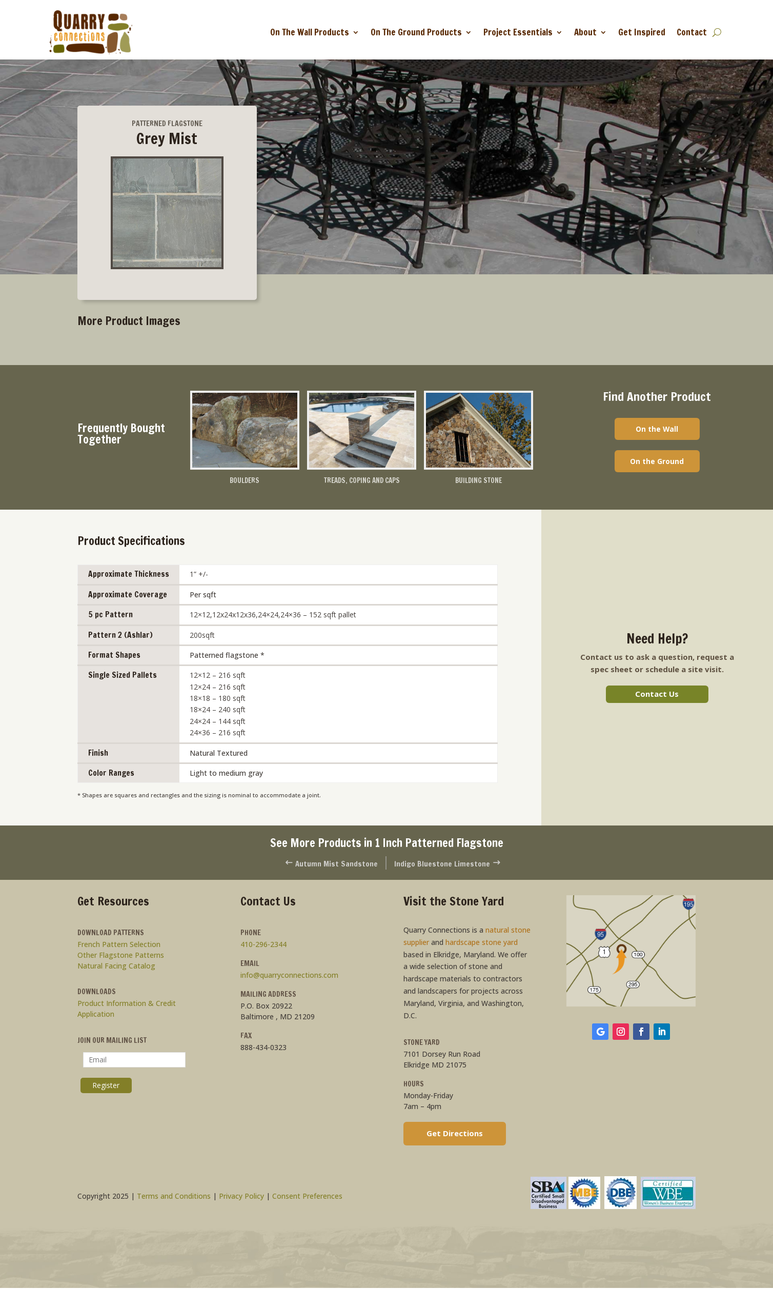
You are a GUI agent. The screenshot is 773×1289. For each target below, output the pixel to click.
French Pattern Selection (118, 946)
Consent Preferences (307, 1197)
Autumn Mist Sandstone (327, 864)
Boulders (244, 481)
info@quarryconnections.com (289, 976)
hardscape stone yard (481, 943)
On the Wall (657, 430)
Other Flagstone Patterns (120, 956)
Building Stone (478, 481)
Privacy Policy (241, 1197)
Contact (692, 32)
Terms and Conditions (174, 1197)
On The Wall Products (309, 32)
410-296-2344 (263, 946)
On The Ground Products (416, 32)
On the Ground (656, 463)
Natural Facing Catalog (116, 967)
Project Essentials (518, 32)
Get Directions (454, 1134)
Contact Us (657, 695)
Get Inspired (641, 32)
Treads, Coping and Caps (361, 481)
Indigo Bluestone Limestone (452, 864)
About (585, 32)
